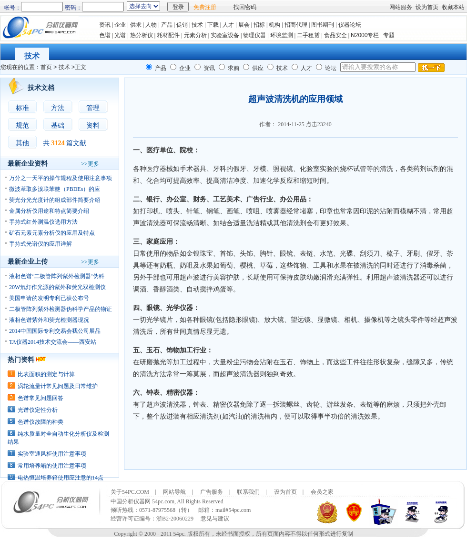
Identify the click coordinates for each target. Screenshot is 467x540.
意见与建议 (215, 518)
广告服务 (211, 492)
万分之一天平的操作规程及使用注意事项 (60, 178)
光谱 (120, 35)
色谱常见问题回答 (40, 398)
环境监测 (281, 35)
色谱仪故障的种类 (40, 422)
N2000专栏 (365, 35)
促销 (182, 24)
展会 (244, 24)
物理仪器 (254, 35)
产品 (167, 24)
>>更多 (90, 163)
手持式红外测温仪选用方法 (43, 222)
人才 (228, 24)
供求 (136, 24)
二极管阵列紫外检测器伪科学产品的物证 (60, 309)
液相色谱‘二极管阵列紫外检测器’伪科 (56, 276)
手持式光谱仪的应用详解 (40, 243)
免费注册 (204, 7)
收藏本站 (453, 7)
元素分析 (195, 35)
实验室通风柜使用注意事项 (52, 453)
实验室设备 (225, 35)
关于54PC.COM (130, 492)
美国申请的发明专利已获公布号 (49, 298)
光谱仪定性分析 (38, 410)
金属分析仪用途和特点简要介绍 (49, 211)
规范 (22, 125)
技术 (197, 24)
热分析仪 (141, 35)
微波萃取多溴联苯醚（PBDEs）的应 (54, 189)
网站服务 (400, 7)
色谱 (105, 35)
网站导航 (174, 492)
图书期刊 (322, 24)
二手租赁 (308, 35)
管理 (93, 107)
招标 (259, 24)
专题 (389, 35)
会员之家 (322, 492)
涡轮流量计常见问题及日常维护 (58, 386)
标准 (22, 107)
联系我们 (248, 492)
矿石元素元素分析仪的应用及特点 (52, 233)
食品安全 (335, 35)
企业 (120, 24)
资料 (93, 125)
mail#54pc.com (233, 510)
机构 (274, 24)
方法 (57, 107)
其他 (22, 143)
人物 (151, 24)
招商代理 (295, 24)
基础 (57, 125)
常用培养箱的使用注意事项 (52, 465)
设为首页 (427, 7)
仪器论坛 (349, 24)
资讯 (105, 24)
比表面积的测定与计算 (46, 374)
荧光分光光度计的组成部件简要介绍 (55, 200)
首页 (46, 67)
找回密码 (245, 7)
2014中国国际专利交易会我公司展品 (55, 331)
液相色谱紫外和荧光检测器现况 (49, 320)
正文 (80, 67)
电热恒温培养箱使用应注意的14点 (60, 477)
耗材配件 (168, 35)
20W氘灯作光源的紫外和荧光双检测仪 (57, 287)
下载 (213, 24)
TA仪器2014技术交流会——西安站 (52, 342)
